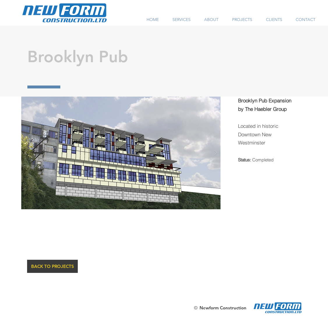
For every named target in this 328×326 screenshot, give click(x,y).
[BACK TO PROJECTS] (52, 266)
